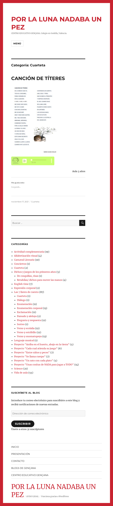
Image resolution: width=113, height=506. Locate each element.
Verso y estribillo (26, 332)
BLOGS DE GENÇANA (23, 468)
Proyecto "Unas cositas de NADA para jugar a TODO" (44, 364)
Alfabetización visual (26, 255)
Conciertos (20, 263)
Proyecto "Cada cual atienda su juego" (36, 348)
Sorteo (21, 324)
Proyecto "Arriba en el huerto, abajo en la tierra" (41, 344)
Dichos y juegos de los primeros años (35, 271)
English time (21, 284)
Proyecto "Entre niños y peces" (32, 352)
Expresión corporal (25, 288)
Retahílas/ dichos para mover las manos (39, 279)
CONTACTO (17, 461)
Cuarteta (35, 201)
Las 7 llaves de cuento (26, 292)
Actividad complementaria (29, 251)
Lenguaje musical (24, 340)
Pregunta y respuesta (29, 320)
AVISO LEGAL (32, 496)
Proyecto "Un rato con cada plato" (33, 360)
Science (18, 368)
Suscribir (23, 423)
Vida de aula (21, 372)
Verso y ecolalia (26, 328)
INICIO (15, 447)
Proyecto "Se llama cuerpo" (30, 356)
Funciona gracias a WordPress (55, 496)
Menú (17, 43)
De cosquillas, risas (27, 275)
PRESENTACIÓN (20, 454)
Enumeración (24, 304)
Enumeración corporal (29, 308)
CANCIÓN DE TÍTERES (38, 78)
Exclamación (24, 312)
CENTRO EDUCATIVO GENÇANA (29, 475)
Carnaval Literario (24, 259)
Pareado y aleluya (27, 316)
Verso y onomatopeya (29, 336)
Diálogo (21, 300)
